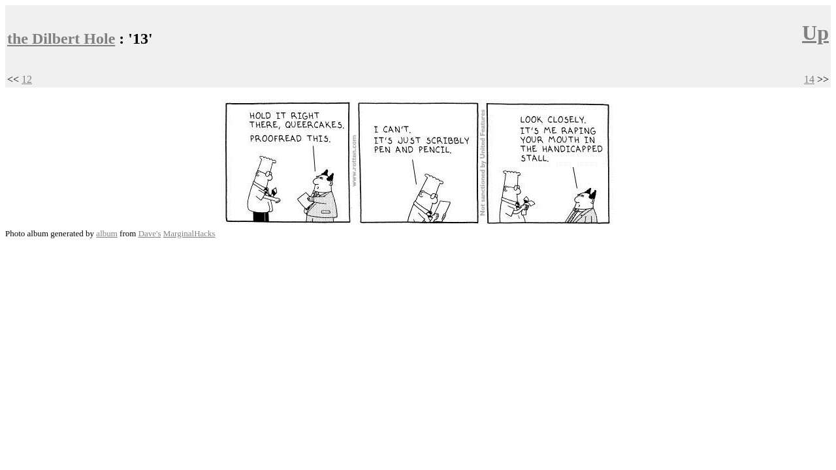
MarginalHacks (189, 233)
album (107, 233)
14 (809, 79)
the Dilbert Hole (61, 38)
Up (815, 32)
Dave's (149, 233)
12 (27, 79)
